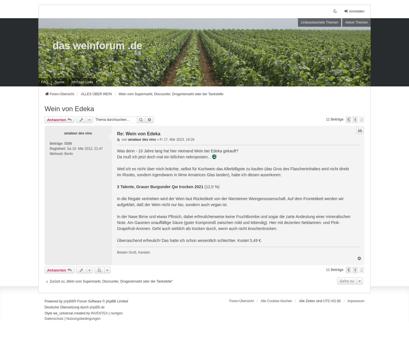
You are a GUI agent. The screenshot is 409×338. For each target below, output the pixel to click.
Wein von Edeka (69, 109)
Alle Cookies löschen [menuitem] (276, 301)
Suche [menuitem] (59, 82)
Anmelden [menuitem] (354, 11)
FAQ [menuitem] (44, 82)
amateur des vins (78, 133)
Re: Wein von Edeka (138, 133)
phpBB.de (97, 307)
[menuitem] (82, 82)
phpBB (69, 301)
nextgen (117, 313)
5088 (68, 144)
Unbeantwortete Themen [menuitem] (319, 22)
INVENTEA (99, 313)
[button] (348, 119)
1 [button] (355, 119)
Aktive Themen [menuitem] (356, 22)
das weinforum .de (97, 45)
